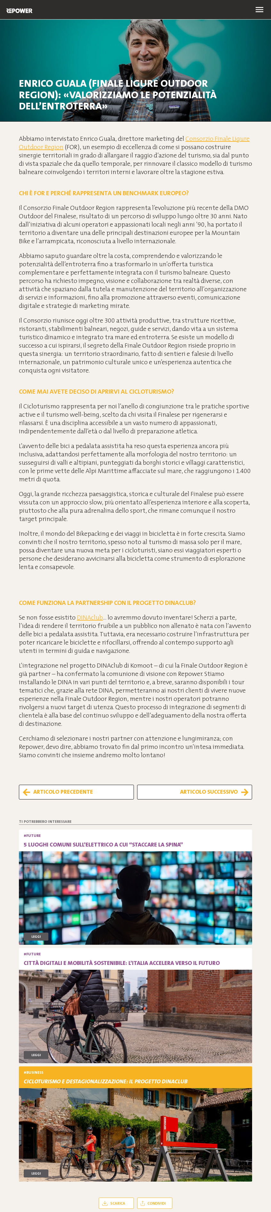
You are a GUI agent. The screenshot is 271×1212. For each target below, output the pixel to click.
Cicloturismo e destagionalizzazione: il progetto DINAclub (105, 1081)
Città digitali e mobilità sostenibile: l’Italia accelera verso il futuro (122, 963)
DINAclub (90, 617)
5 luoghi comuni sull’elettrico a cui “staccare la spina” (103, 844)
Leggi (36, 937)
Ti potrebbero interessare (45, 821)
